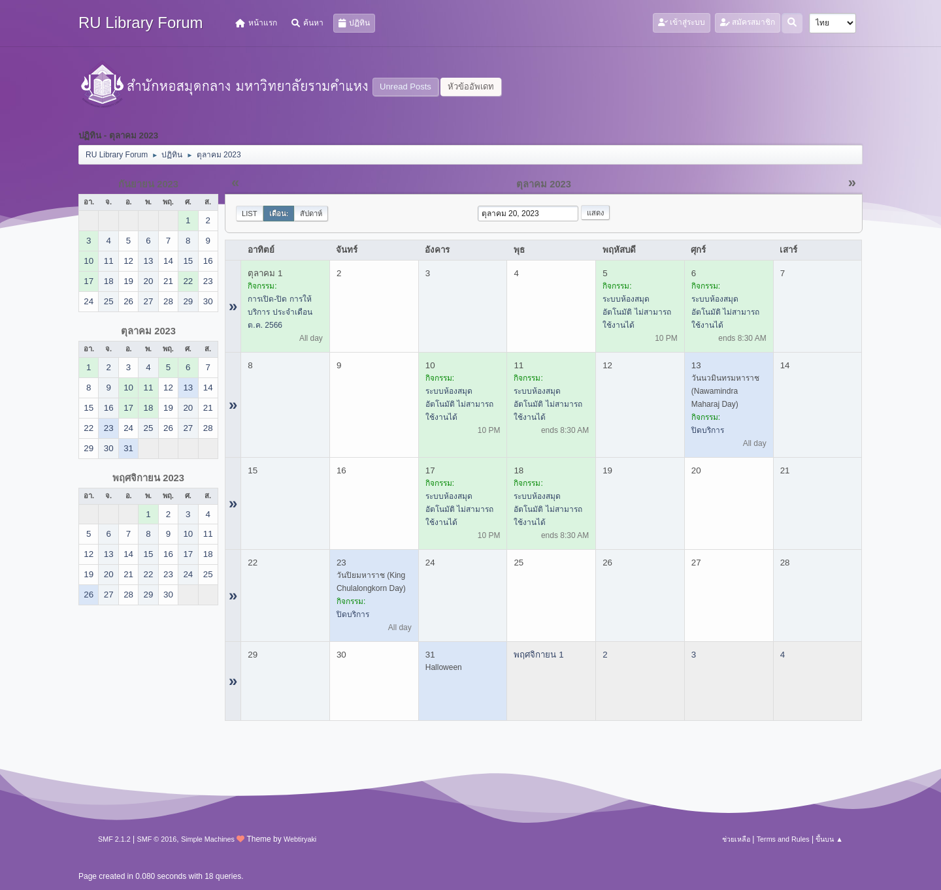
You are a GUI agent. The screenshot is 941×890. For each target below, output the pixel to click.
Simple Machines (208, 839)
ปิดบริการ (707, 430)
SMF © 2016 (157, 839)
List (249, 213)
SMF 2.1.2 (114, 839)
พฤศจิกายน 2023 (148, 478)
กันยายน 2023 (148, 184)
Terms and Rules (783, 839)
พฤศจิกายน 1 (538, 655)
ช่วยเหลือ (736, 839)
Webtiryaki (300, 839)
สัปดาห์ (311, 213)
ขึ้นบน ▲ (829, 839)
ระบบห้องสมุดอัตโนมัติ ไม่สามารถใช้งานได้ (636, 312)
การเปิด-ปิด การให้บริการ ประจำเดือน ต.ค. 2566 (280, 312)
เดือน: (279, 213)
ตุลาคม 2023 (148, 331)
